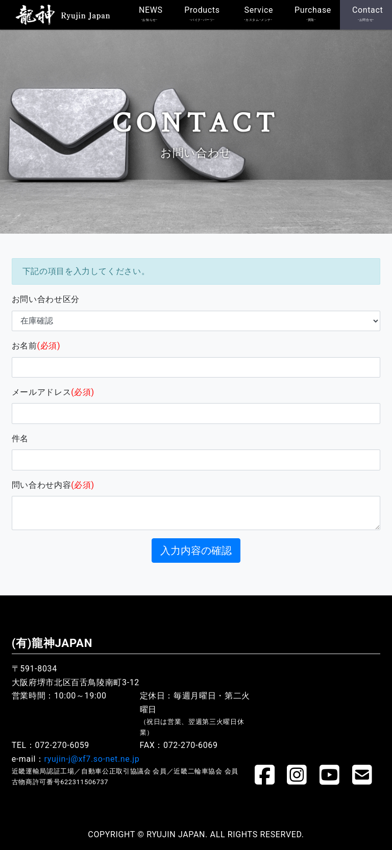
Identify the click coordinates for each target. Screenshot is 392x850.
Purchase (313, 13)
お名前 (36, 346)
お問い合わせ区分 (46, 299)
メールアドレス (53, 392)
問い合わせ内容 (53, 485)
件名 (20, 438)
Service (259, 13)
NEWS (151, 13)
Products (201, 13)
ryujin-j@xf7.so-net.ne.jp (92, 759)
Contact (367, 13)
